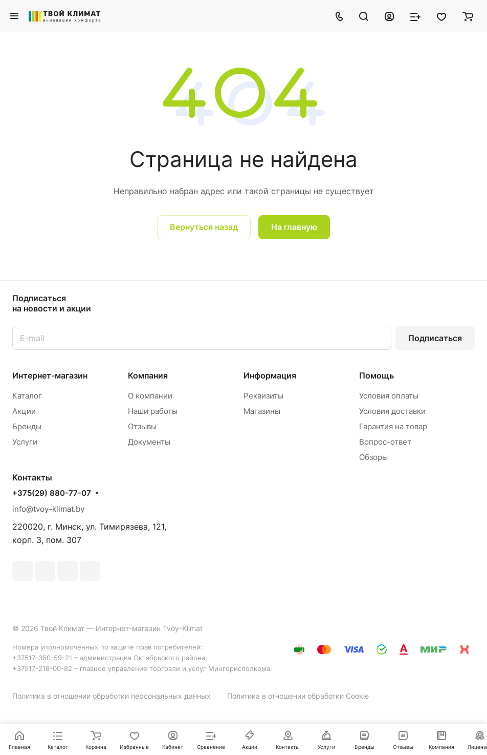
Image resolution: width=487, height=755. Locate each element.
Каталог (27, 396)
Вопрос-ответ (385, 442)
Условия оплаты (388, 396)
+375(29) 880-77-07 (51, 493)
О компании (150, 396)
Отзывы (142, 426)
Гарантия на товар (393, 426)
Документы (149, 442)
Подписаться (435, 338)
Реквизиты (263, 396)
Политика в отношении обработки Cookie (298, 695)
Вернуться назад (204, 227)
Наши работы (153, 411)
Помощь (376, 375)
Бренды (26, 426)
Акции (24, 411)
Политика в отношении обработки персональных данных (111, 695)
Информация (269, 375)
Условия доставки (392, 411)
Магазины (261, 411)
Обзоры (373, 457)
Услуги (24, 442)
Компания (148, 375)
